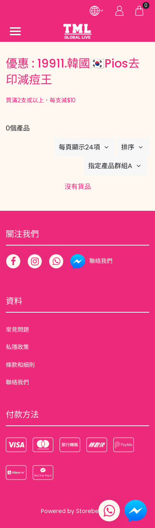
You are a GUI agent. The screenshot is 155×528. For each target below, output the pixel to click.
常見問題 (17, 329)
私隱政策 (17, 347)
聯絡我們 (17, 382)
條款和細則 (20, 365)
